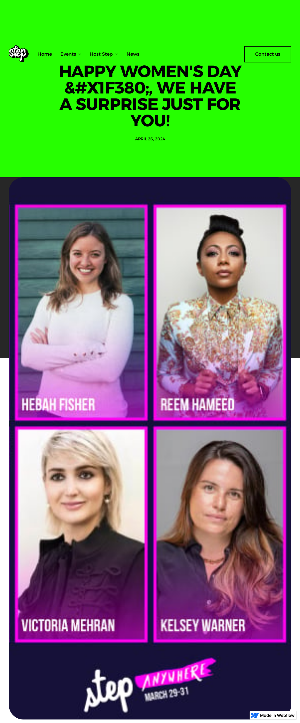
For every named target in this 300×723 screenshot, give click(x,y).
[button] (70, 54)
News (133, 54)
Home (45, 54)
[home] (21, 54)
